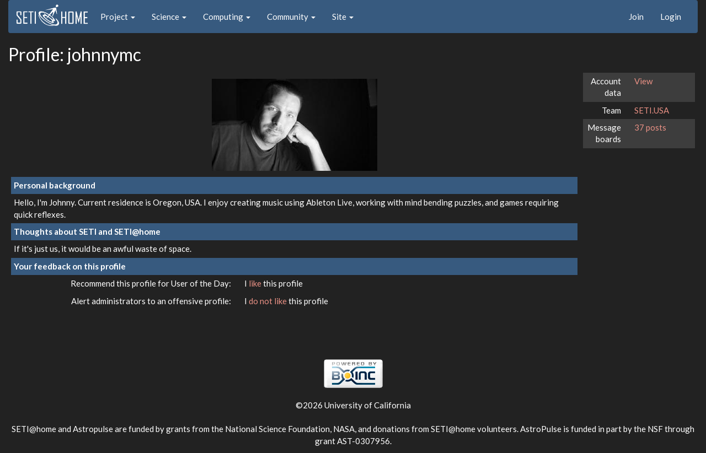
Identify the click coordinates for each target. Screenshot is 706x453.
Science (169, 16)
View (643, 81)
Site (343, 16)
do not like (268, 301)
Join (636, 16)
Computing (226, 16)
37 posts (650, 127)
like (256, 283)
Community (291, 16)
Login (670, 16)
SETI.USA (651, 110)
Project (117, 16)
